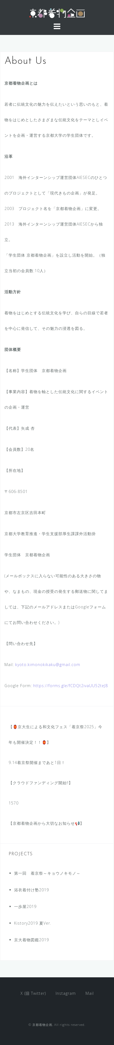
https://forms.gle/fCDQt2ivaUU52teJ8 (70, 685)
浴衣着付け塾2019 (31, 889)
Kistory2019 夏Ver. (32, 923)
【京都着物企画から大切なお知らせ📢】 (46, 823)
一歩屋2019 (25, 906)
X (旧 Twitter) (33, 993)
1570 (14, 803)
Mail (90, 993)
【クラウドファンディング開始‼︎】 (41, 782)
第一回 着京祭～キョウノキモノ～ (47, 873)
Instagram (66, 993)
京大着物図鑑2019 (31, 939)
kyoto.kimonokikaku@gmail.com (47, 664)
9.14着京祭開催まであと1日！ (37, 762)
